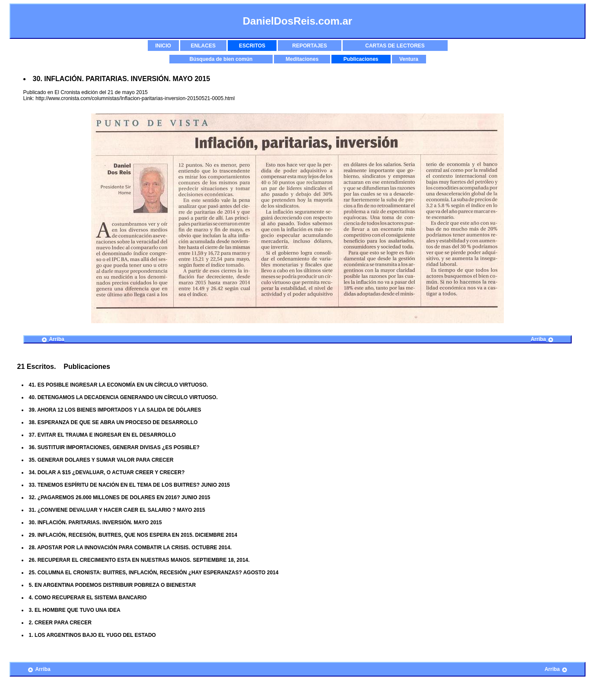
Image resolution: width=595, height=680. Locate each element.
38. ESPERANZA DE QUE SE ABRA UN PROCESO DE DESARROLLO (113, 422)
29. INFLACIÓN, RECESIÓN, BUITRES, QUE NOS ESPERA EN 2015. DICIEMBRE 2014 (133, 535)
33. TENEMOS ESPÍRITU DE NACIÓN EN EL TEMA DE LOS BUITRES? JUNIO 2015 (129, 485)
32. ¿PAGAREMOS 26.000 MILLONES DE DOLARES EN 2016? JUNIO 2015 (119, 497)
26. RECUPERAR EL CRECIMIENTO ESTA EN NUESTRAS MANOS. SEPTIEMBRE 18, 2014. (139, 560)
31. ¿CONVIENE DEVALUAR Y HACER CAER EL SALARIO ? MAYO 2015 (117, 510)
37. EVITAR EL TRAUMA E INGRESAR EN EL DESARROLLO (102, 435)
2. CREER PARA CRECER (60, 623)
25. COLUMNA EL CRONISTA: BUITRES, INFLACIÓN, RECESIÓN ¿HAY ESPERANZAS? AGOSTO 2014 (154, 573)
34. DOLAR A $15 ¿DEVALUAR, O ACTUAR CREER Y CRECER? (107, 472)
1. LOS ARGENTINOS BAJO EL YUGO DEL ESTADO (92, 635)
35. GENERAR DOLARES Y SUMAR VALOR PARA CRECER (101, 460)
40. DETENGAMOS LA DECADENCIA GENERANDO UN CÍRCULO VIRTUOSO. (123, 397)
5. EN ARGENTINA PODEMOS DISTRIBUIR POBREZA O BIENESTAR (112, 585)
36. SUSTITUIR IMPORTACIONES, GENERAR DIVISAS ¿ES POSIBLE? (114, 447)
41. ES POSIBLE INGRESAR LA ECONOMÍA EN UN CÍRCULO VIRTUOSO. (118, 385)
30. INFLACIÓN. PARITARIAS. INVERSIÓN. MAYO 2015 (95, 522)
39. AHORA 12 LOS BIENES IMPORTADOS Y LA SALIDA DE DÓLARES (115, 410)
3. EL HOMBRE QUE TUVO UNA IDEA (75, 610)
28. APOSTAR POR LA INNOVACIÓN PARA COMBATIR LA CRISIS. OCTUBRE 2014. (130, 548)
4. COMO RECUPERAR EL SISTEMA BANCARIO (88, 598)
